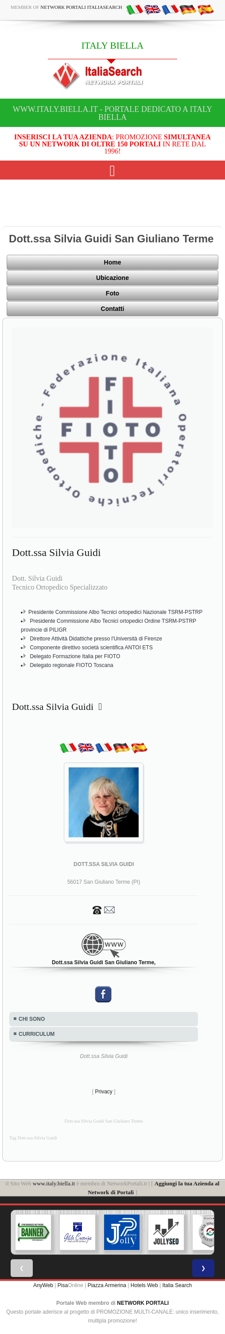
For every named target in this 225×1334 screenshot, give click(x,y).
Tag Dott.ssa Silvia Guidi (33, 1137)
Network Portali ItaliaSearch (81, 7)
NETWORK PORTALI (143, 1303)
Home (112, 262)
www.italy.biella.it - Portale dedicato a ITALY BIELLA (112, 113)
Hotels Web (144, 1285)
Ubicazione (112, 277)
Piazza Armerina (107, 1285)
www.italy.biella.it (54, 1183)
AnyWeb (43, 1285)
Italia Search (177, 1285)
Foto (112, 293)
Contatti (112, 308)
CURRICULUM (36, 1034)
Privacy (103, 1092)
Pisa (63, 1285)
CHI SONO (32, 1019)
